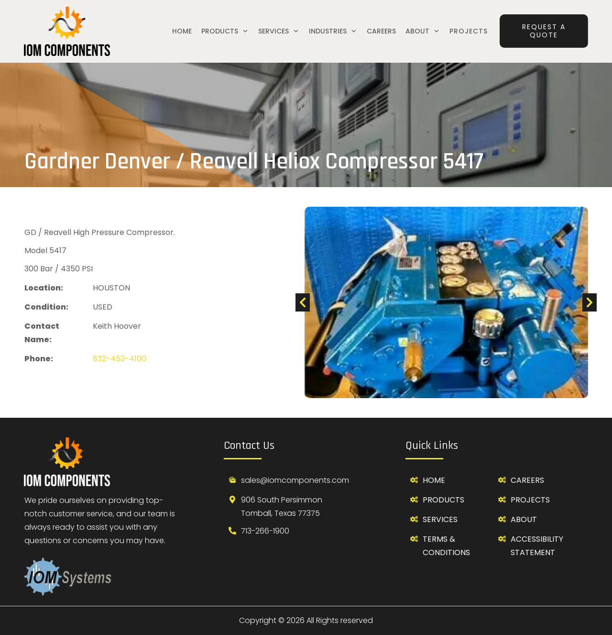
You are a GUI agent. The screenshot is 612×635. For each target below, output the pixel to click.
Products (443, 499)
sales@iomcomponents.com (295, 480)
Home (434, 480)
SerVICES (440, 519)
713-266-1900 (265, 530)
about (524, 519)
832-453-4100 (119, 358)
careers (527, 480)
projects (530, 499)
